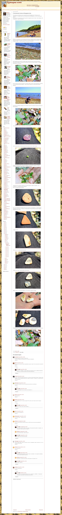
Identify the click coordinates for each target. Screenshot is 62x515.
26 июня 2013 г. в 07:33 (20, 399)
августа (6, 239)
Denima (16, 399)
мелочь (5, 171)
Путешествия (33, 9)
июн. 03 (7, 256)
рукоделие (5, 196)
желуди (5, 149)
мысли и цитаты (6, 175)
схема (5, 205)
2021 (5, 223)
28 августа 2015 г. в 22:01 (23, 452)
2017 (5, 228)
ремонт (5, 193)
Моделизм (5, 172)
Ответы (17, 403)
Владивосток (17, 352)
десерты (5, 148)
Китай (5, 161)
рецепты (5, 194)
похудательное (6, 188)
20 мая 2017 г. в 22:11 (23, 472)
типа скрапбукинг (6, 208)
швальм (5, 216)
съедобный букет (6, 206)
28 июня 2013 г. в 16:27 (22, 416)
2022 (5, 222)
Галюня (16, 376)
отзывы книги (6, 179)
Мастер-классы (14, 9)
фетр (4, 209)
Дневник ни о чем (26, 9)
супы (4, 204)
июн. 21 (7, 249)
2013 (5, 233)
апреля (6, 259)
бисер (5, 130)
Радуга (8, 107)
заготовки (5, 151)
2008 (5, 269)
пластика (5, 180)
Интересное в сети (6, 157)
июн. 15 (7, 251)
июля (6, 240)
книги (4, 162)
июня (6, 241)
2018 (5, 227)
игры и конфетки (6, 155)
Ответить (16, 360)
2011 (5, 265)
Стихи (5, 202)
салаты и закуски (6, 198)
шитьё (5, 218)
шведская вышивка (7, 217)
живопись (5, 150)
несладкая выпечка (7, 177)
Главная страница (6, 9)
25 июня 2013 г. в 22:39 (23, 388)
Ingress (5, 219)
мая (5, 258)
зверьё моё (5, 152)
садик (5, 197)
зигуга (5, 153)
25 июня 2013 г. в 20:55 (23, 369)
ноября (6, 235)
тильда (5, 207)
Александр (16, 441)
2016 (5, 229)
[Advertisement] (28, 503)
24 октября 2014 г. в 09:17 (23, 426)
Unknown (18, 431)
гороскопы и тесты (6, 143)
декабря (6, 234)
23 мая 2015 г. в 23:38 (21, 441)
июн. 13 (7, 254)
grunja (18, 369)
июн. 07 (7, 255)
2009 (5, 268)
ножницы (5, 178)
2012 (5, 264)
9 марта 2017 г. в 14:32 (23, 457)
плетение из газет (6, 181)
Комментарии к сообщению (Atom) (23, 511)
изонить (5, 156)
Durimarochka (17, 416)
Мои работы (5, 173)
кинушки (5, 160)
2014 (5, 232)
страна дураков (6, 203)
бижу (4, 129)
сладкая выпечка (6, 199)
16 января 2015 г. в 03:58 (23, 431)
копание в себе (6, 163)
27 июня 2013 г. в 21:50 (19, 411)
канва (5, 159)
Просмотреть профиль (6, 24)
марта (6, 260)
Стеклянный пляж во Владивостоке (7, 245)
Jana (15, 411)
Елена (16, 394)
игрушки (5, 154)
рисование (5, 195)
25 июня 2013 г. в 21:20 (20, 376)
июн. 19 (7, 250)
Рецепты (19, 9)
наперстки (5, 176)
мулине (5, 174)
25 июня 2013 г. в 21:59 (20, 394)
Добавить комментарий (17, 479)
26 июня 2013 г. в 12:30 (23, 405)
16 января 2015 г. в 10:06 (23, 435)
